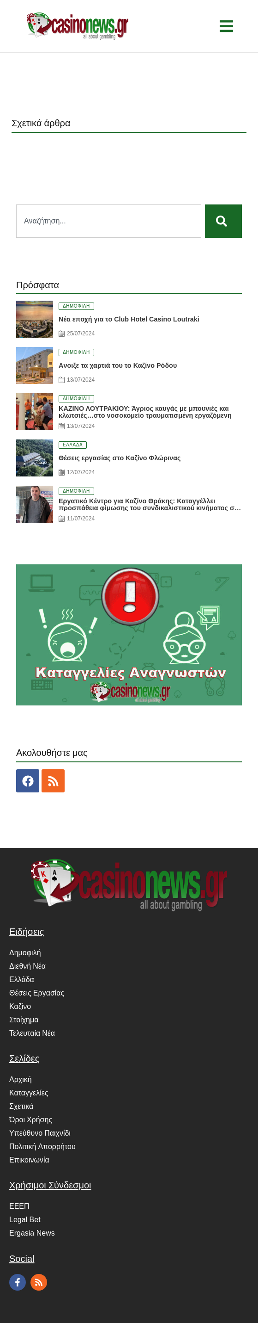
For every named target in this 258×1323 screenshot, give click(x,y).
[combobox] (108, 221)
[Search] (223, 221)
